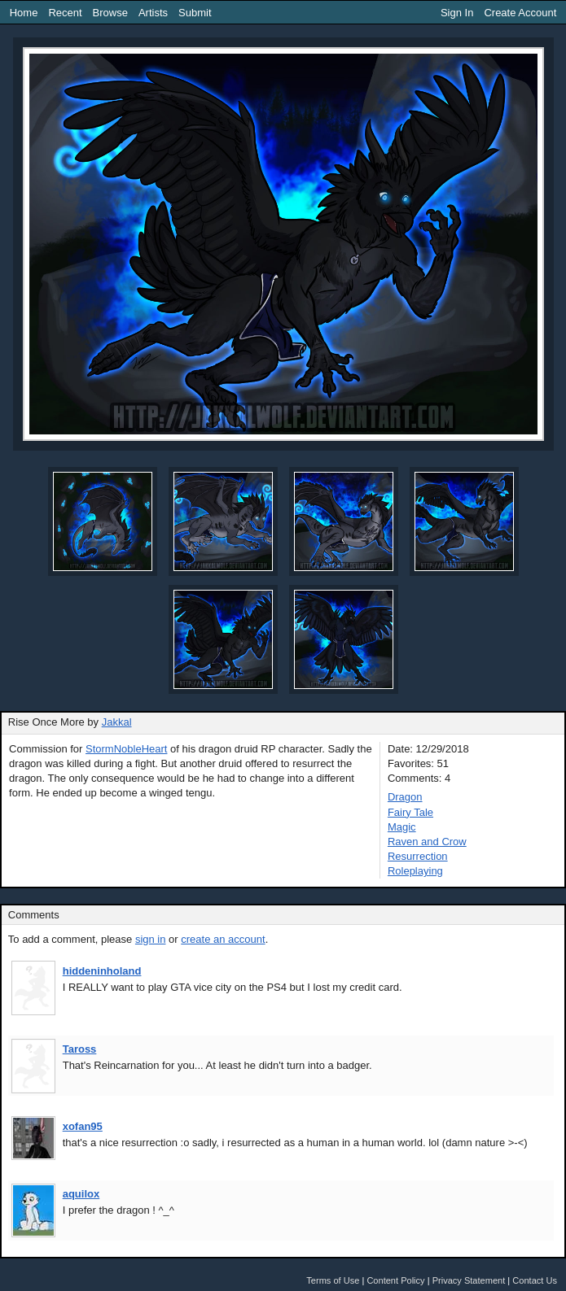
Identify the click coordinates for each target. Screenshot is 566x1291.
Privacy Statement (469, 1280)
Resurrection (418, 856)
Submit (194, 13)
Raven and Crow (427, 841)
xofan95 (83, 1126)
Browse (110, 13)
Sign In (457, 13)
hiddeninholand (102, 971)
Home (24, 13)
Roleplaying (415, 871)
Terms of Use (332, 1280)
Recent (64, 13)
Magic (402, 827)
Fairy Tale (410, 812)
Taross (80, 1049)
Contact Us (534, 1280)
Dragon (405, 797)
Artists (153, 13)
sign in (150, 939)
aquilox (81, 1194)
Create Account (520, 13)
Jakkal (117, 722)
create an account (223, 939)
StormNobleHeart (126, 749)
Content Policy (395, 1280)
